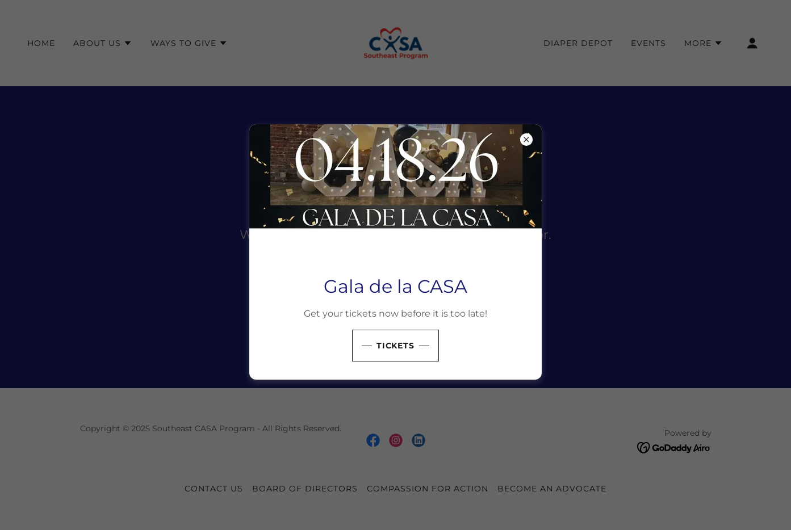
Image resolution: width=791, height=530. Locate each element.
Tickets (395, 345)
